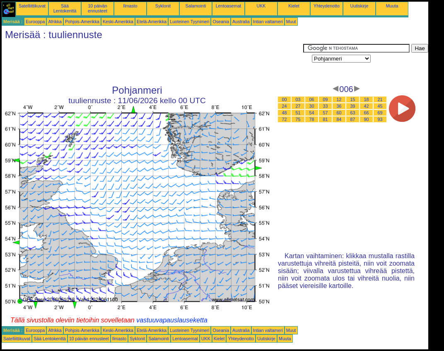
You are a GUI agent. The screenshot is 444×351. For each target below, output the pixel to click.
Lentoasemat (228, 5)
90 (366, 119)
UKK (261, 5)
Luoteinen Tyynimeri (189, 21)
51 (298, 112)
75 (298, 119)
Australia (240, 21)
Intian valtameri (268, 21)
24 (284, 106)
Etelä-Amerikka (151, 21)
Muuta (392, 5)
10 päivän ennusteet (97, 8)
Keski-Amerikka (118, 21)
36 (339, 106)
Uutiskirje (359, 5)
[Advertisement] (152, 62)
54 (311, 112)
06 (311, 99)
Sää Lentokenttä (65, 8)
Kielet (293, 5)
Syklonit (163, 5)
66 (366, 112)
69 (380, 112)
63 (352, 112)
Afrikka (55, 21)
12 (339, 99)
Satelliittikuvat (32, 5)
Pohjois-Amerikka (82, 21)
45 (380, 106)
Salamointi (196, 5)
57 (325, 112)
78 (311, 119)
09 (325, 99)
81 (325, 119)
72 (284, 119)
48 (284, 112)
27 (298, 106)
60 (339, 112)
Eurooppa (35, 21)
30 (311, 106)
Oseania (220, 21)
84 (339, 119)
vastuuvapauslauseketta (172, 320)
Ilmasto (130, 5)
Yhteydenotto (327, 5)
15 (352, 99)
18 (366, 99)
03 (298, 99)
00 (284, 99)
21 (380, 99)
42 (366, 106)
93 (380, 119)
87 (352, 119)
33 (325, 106)
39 (352, 106)
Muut (291, 21)
